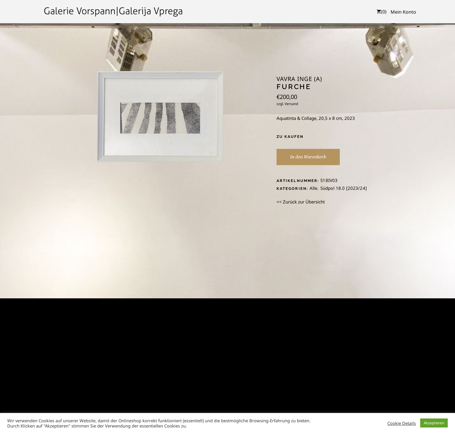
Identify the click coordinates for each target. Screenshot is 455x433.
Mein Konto (403, 12)
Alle (313, 188)
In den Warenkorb (308, 157)
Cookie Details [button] (401, 423)
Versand (291, 103)
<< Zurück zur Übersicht (301, 202)
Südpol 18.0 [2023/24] (343, 188)
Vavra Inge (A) (299, 78)
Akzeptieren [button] (434, 422)
